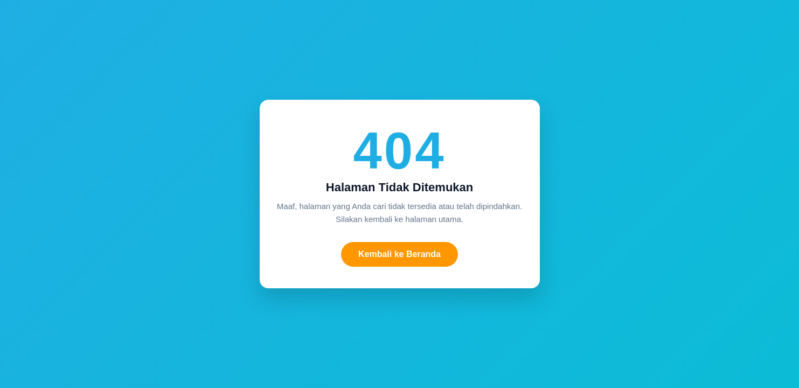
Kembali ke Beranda (399, 254)
